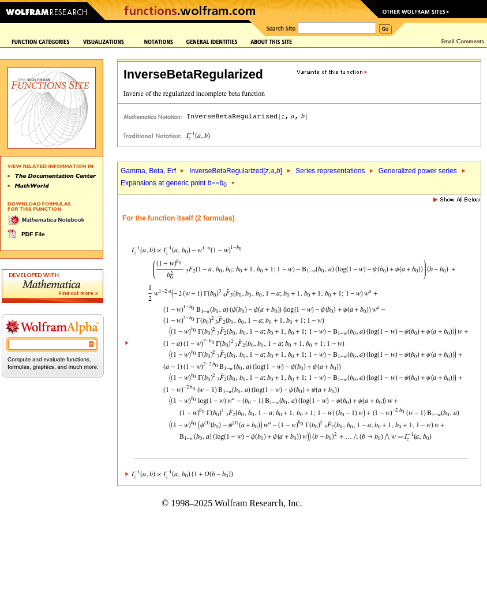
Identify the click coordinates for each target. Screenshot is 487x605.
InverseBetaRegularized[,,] (235, 171)
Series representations (330, 171)
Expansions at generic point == (174, 183)
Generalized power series (418, 171)
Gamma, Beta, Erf (149, 171)
